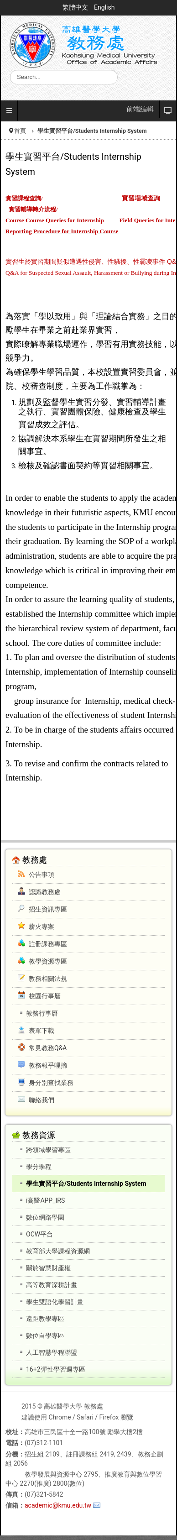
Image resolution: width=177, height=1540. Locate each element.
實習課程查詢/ (24, 198)
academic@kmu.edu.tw (58, 1505)
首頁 (20, 130)
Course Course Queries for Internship (54, 220)
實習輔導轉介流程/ (33, 209)
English (104, 7)
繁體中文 (75, 7)
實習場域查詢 (141, 198)
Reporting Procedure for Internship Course (61, 231)
